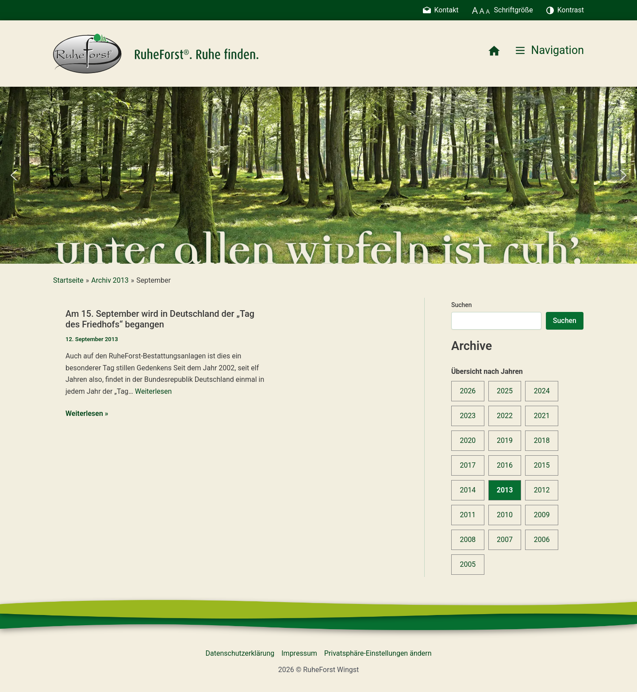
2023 (468, 415)
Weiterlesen (153, 391)
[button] (14, 175)
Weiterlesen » (86, 413)
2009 (542, 515)
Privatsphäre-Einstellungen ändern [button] (378, 653)
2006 (542, 539)
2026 (468, 391)
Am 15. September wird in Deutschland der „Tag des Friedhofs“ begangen (159, 319)
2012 (542, 490)
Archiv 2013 (109, 280)
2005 (468, 564)
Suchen (461, 304)
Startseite (68, 280)
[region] (318, 175)
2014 (468, 490)
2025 (505, 391)
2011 (468, 515)
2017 (468, 465)
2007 (505, 539)
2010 (505, 515)
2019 (505, 440)
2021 (542, 415)
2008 (468, 539)
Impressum (299, 653)
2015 (542, 465)
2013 (505, 490)
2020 (468, 440)
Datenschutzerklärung (240, 653)
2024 (542, 391)
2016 (505, 465)
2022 (505, 415)
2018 (542, 440)
